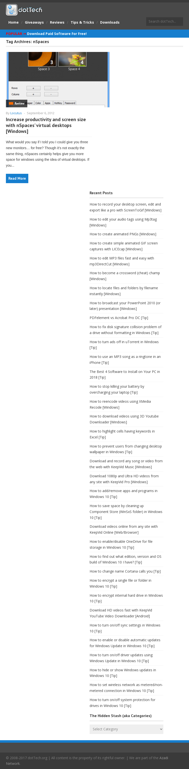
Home (13, 22)
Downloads (110, 22)
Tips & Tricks (82, 22)
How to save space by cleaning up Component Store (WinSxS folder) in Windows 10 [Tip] (126, 511)
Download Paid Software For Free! (57, 33)
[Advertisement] (43, 228)
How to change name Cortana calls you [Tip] (125, 571)
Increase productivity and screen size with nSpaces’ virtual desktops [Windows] (46, 125)
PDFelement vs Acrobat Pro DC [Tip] (119, 317)
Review (19, 103)
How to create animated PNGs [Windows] (123, 234)
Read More (17, 178)
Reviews (57, 22)
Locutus (16, 113)
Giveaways (34, 22)
